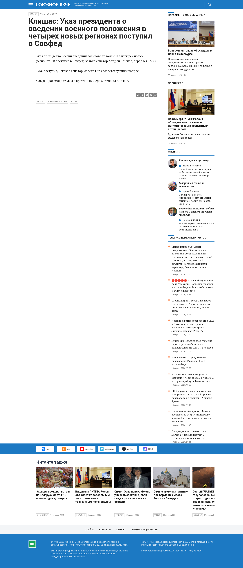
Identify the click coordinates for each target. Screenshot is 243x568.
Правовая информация (144, 529)
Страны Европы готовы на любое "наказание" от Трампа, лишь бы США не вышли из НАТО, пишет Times (191, 305)
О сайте (89, 529)
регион (74, 102)
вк (45, 448)
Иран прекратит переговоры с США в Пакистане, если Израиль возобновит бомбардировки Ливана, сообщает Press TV (193, 326)
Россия (40, 102)
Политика (174, 83)
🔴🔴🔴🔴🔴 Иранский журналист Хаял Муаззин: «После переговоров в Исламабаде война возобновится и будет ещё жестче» (193, 285)
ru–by (127, 449)
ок (65, 448)
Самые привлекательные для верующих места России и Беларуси (170, 495)
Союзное (198, 515)
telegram (107, 448)
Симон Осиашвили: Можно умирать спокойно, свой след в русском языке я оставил (132, 496)
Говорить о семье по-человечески (192, 184)
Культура (119, 515)
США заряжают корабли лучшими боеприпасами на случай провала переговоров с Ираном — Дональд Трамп (192, 396)
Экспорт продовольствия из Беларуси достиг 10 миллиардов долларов (53, 495)
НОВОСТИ (34, 14)
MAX (148, 449)
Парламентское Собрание (185, 15)
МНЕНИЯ (173, 151)
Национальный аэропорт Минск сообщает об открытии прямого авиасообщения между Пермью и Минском (192, 416)
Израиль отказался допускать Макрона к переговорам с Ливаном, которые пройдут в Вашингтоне (193, 378)
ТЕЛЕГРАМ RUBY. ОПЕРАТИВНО (186, 237)
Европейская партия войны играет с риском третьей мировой (196, 211)
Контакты (105, 529)
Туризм (158, 515)
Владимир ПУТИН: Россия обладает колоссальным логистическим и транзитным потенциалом (188, 124)
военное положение (57, 102)
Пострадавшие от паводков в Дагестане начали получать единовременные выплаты (189, 435)
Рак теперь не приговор (194, 160)
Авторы (120, 529)
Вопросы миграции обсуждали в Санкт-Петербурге (190, 52)
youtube (86, 448)
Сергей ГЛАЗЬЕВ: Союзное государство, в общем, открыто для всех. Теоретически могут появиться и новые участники (210, 500)
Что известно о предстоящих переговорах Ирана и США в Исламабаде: (189, 361)
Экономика (42, 515)
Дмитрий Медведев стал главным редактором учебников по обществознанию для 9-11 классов (192, 344)
